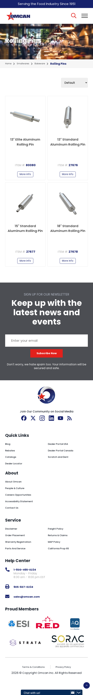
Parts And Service (17, 558)
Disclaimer (12, 538)
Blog (8, 454)
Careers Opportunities (21, 504)
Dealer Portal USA (60, 454)
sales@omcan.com (30, 606)
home (9, 66)
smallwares (26, 66)
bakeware (45, 66)
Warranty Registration (21, 551)
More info (25, 178)
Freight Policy (57, 538)
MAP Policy (55, 551)
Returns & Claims (60, 545)
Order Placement (17, 545)
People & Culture (17, 498)
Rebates (11, 460)
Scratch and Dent (60, 467)
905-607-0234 (26, 596)
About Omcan (15, 491)
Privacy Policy (66, 677)
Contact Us (13, 518)
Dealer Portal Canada (63, 460)
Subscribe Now (46, 362)
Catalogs (12, 467)
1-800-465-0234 (28, 579)
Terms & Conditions (31, 677)
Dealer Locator (15, 473)
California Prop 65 (61, 558)
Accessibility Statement (22, 511)
